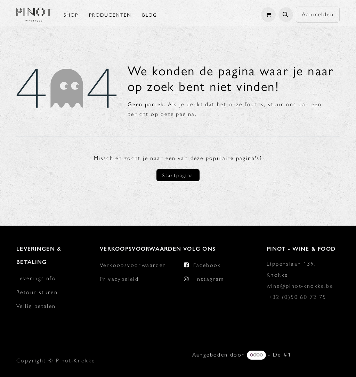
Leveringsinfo (36, 278)
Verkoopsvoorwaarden (133, 265)
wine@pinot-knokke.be (300, 286)
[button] (285, 14)
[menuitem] (71, 14)
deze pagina (178, 114)
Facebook (207, 265)
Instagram (209, 279)
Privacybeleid (119, 279)
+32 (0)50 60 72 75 (297, 297)
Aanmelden (318, 14)
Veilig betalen (36, 306)
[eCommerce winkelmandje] (268, 14)
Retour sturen (37, 292)
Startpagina (177, 174)
